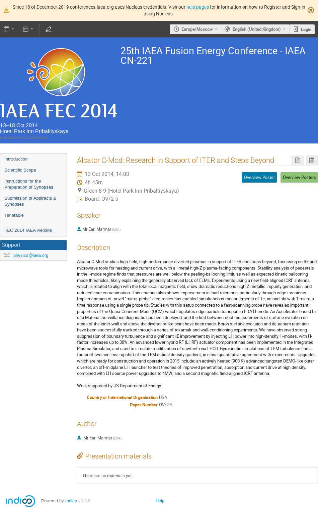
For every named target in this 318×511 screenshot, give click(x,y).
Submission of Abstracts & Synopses (30, 201)
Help (160, 501)
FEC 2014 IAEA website (28, 230)
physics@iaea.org (30, 255)
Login (306, 29)
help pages (197, 7)
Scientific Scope (20, 170)
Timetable (14, 215)
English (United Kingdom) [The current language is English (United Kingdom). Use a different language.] (257, 29)
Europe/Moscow (197, 29)
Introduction (16, 159)
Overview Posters (299, 177)
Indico (71, 501)
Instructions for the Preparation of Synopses (28, 184)
